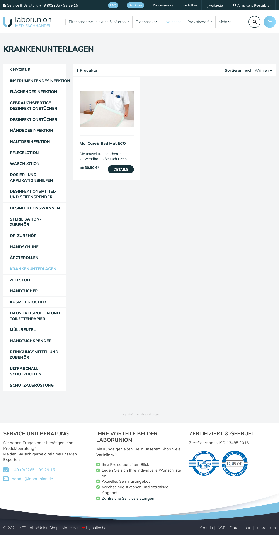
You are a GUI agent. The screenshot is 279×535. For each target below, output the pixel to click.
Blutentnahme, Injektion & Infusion (99, 21)
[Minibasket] (270, 22)
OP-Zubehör (23, 235)
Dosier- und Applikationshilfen (31, 177)
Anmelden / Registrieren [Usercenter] (252, 5)
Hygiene (172, 21)
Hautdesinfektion (30, 141)
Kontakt (206, 527)
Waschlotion (25, 163)
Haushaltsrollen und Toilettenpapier (35, 316)
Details (121, 169)
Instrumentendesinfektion (38, 80)
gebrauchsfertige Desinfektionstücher (33, 105)
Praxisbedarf (199, 21)
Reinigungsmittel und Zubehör (34, 354)
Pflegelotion (24, 152)
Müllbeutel (23, 329)
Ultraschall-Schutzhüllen (25, 371)
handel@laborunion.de (32, 478)
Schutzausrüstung (32, 385)
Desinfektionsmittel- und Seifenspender (33, 194)
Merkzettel (214, 5)
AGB (221, 527)
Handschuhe (24, 246)
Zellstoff (20, 279)
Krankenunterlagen (33, 268)
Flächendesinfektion (33, 91)
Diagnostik (146, 21)
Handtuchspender (31, 340)
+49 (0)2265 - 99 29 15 (33, 469)
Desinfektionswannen (35, 208)
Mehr (225, 21)
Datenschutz (241, 527)
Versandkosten (150, 414)
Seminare (135, 5)
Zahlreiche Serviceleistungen (128, 498)
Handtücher (24, 290)
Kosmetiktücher (28, 301)
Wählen (263, 70)
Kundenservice (163, 5)
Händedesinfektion (31, 130)
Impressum (266, 527)
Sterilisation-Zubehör (25, 222)
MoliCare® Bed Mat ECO (103, 143)
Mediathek (190, 5)
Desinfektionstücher (33, 119)
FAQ (113, 5)
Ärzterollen (24, 257)
